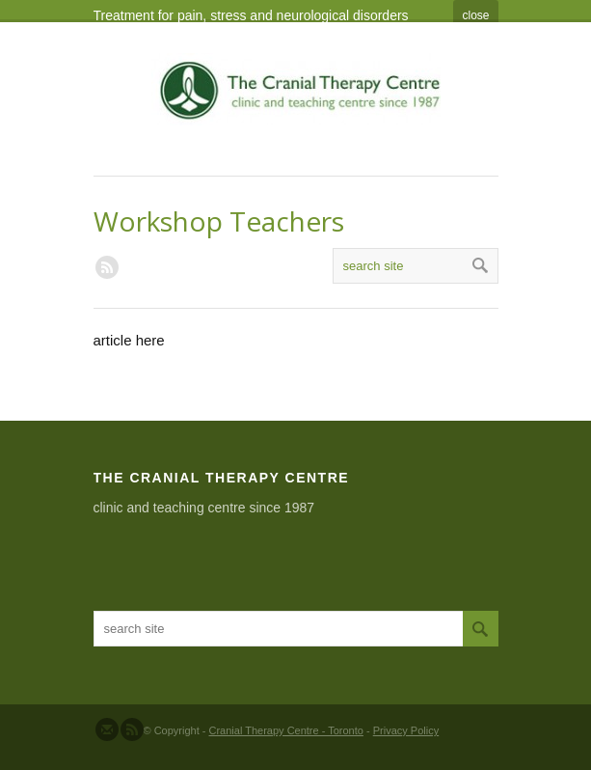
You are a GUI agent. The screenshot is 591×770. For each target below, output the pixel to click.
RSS (107, 267)
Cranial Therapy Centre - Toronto (286, 730)
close (475, 15)
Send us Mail (107, 729)
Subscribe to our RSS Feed (132, 729)
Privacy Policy (406, 730)
